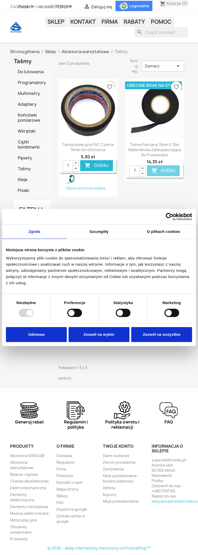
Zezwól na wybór (99, 334)
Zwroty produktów (119, 462)
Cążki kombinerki (29, 144)
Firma (110, 22)
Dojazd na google (71, 509)
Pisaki (23, 190)
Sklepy (62, 495)
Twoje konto (118, 446)
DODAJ (97, 165)
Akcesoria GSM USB (27, 455)
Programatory (32, 82)
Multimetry (29, 93)
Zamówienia (113, 469)
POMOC (161, 22)
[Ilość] (68, 166)
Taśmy (24, 169)
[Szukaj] (161, 32)
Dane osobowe (116, 455)
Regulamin (65, 462)
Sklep (55, 22)
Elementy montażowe (29, 506)
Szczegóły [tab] (98, 231)
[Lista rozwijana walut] (64, 7)
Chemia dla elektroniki (29, 481)
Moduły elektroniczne (29, 513)
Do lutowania (31, 72)
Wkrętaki (27, 131)
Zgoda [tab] (34, 231)
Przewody (19, 538)
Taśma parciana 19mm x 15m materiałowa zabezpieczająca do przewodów (154, 149)
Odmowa (36, 334)
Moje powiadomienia (121, 501)
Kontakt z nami (69, 482)
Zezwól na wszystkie (161, 334)
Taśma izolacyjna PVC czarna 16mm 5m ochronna (88, 147)
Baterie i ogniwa (24, 474)
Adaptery (27, 104)
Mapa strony (67, 489)
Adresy (109, 487)
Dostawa (64, 455)
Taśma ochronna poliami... (87, 188)
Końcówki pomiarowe (29, 117)
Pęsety (25, 158)
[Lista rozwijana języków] (26, 7)
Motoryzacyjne (23, 520)
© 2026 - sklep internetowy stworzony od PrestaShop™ (99, 548)
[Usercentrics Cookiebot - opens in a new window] (169, 217)
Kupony (109, 494)
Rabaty (134, 22)
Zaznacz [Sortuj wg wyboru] (163, 66)
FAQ (59, 502)
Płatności (64, 475)
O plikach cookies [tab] (163, 231)
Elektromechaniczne (28, 487)
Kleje (23, 179)
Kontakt (83, 22)
